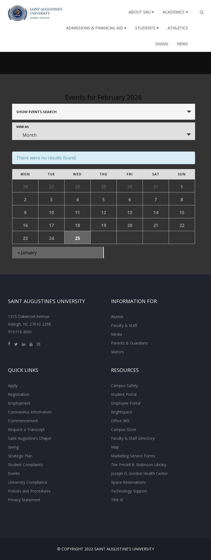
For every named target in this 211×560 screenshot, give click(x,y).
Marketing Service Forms (133, 455)
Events (14, 473)
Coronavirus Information (30, 412)
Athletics (178, 27)
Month (26, 135)
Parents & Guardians (129, 343)
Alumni (117, 316)
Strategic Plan (20, 455)
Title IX (117, 499)
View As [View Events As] (22, 126)
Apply (13, 385)
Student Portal (124, 394)
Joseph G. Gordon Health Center (139, 473)
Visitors (117, 351)
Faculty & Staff (124, 325)
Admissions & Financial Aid (96, 27)
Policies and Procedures (29, 491)
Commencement (23, 420)
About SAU (141, 12)
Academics (175, 12)
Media (116, 334)
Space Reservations (128, 482)
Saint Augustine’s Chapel (29, 438)
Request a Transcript (26, 429)
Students (147, 27)
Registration (18, 394)
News (182, 43)
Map (115, 447)
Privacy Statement (24, 499)
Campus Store (123, 429)
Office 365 (120, 420)
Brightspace (121, 412)
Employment (19, 403)
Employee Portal (125, 403)
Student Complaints (25, 464)
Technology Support (129, 491)
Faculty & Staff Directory (133, 438)
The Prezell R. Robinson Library (138, 464)
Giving (161, 43)
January (27, 253)
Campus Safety (124, 385)
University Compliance (27, 482)
